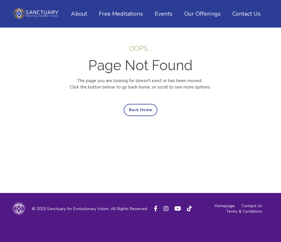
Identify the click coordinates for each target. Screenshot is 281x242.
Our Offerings (202, 14)
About (79, 14)
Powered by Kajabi (252, 227)
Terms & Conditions (244, 211)
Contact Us (246, 14)
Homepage (225, 206)
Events (164, 14)
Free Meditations (121, 14)
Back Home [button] (140, 110)
